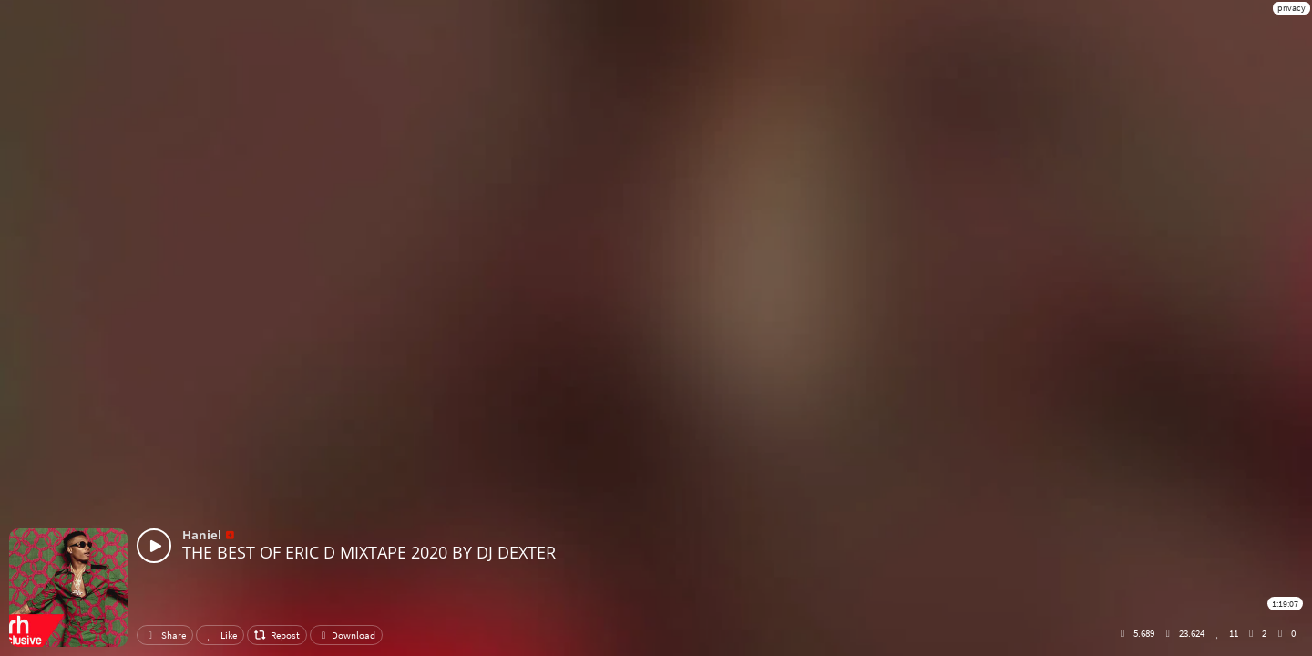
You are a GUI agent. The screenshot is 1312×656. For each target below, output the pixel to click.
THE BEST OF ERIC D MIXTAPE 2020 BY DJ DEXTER (369, 552)
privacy (1291, 8)
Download (346, 635)
